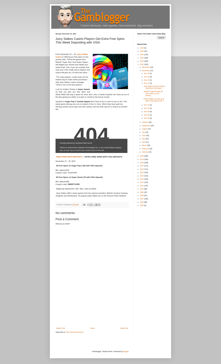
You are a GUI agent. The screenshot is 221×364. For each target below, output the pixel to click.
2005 (142, 205)
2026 (142, 48)
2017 (142, 166)
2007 (142, 199)
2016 (142, 169)
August (145, 129)
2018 (142, 163)
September (146, 126)
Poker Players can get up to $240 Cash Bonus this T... (154, 100)
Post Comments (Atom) (74, 332)
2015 (142, 172)
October (145, 122)
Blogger (126, 351)
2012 (142, 182)
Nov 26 (147, 73)
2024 (142, 55)
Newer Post (60, 328)
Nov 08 (147, 112)
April (144, 142)
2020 (142, 156)
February (145, 149)
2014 (142, 176)
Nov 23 (147, 80)
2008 (142, 196)
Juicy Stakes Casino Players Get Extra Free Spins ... (154, 87)
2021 (142, 64)
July (143, 132)
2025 (142, 51)
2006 (142, 202)
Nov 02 (147, 115)
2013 (142, 179)
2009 (142, 192)
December (146, 67)
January (145, 152)
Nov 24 (147, 77)
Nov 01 (147, 118)
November (146, 71)
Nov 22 (147, 83)
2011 (142, 186)
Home (92, 328)
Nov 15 (147, 105)
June (144, 135)
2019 (142, 159)
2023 (142, 58)
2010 (142, 189)
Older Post (124, 328)
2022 (142, 61)
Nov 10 (147, 108)
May (144, 139)
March (144, 145)
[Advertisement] (92, 306)
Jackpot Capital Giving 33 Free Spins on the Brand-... (153, 93)
